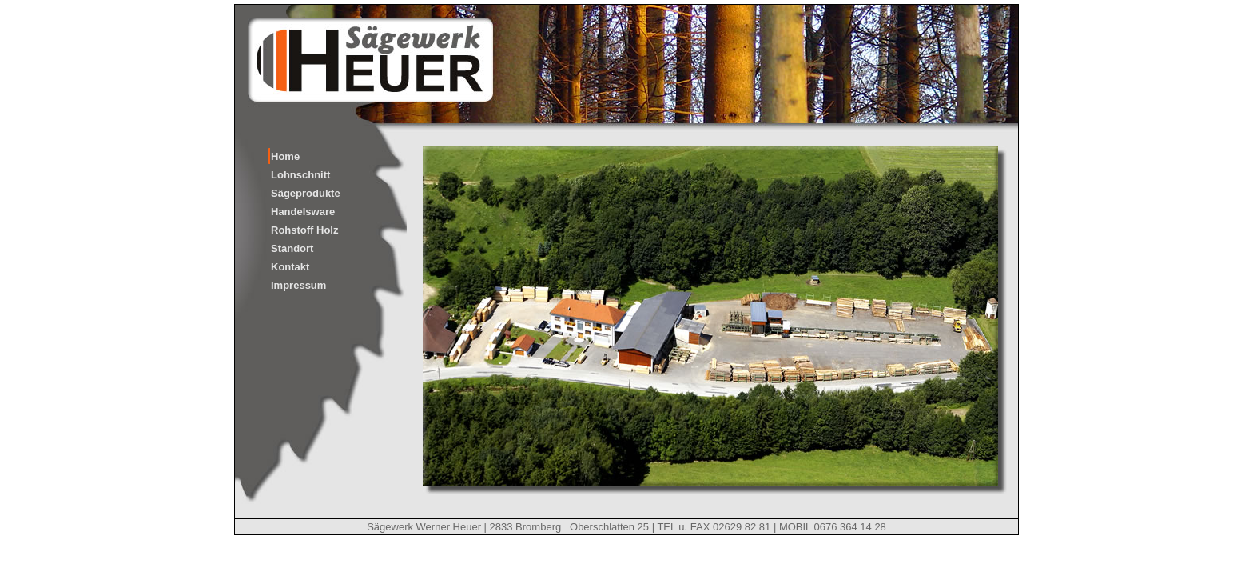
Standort (292, 248)
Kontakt (290, 267)
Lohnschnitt (300, 175)
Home (285, 156)
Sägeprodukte (305, 193)
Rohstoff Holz (304, 230)
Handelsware (303, 212)
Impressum (298, 285)
